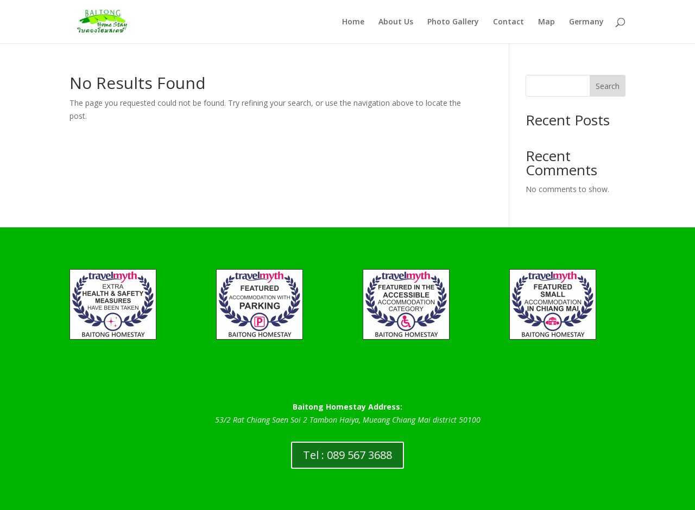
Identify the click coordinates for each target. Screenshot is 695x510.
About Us (395, 22)
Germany (586, 22)
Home (353, 22)
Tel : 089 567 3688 (347, 455)
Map (546, 22)
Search (608, 86)
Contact (508, 22)
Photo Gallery (453, 22)
